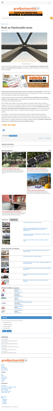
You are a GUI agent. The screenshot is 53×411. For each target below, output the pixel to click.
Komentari (4, 337)
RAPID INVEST (17, 289)
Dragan (2, 339)
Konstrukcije (3, 385)
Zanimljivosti (3, 378)
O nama (2, 364)
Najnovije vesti (5, 219)
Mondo (7, 30)
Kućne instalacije (4, 389)
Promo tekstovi (4, 377)
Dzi (2, 348)
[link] (26, 8)
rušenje (5, 125)
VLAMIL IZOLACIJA (18, 310)
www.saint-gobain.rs (18, 304)
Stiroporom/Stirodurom (8, 324)
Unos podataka (4, 368)
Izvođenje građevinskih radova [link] (8, 146)
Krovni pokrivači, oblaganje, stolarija (8, 387)
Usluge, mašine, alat (5, 392)
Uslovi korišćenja (4, 370)
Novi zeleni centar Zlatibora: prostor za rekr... (11, 168)
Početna (3, 24)
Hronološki (41, 138)
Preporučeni (48, 138)
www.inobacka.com (18, 300)
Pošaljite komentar (13, 135)
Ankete (2, 381)
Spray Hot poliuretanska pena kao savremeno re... (12, 211)
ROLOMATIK (16, 293)
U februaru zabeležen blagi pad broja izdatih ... (36, 190)
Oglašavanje (3, 367)
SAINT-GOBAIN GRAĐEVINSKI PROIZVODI (23, 302)
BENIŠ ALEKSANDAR (18, 306)
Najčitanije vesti (14, 219)
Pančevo (13, 125)
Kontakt (2, 365)
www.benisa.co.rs (18, 308)
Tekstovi (3, 375)
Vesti (7, 24)
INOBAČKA (16, 298)
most (9, 125)
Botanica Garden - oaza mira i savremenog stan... (37, 168)
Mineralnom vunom (7, 322)
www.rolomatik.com (18, 296)
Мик (2, 345)
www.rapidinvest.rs (18, 292)
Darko (2, 351)
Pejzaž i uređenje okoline (6, 391)
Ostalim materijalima (8, 326)
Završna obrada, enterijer (6, 388)
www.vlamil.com (17, 312)
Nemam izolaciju (7, 328)
